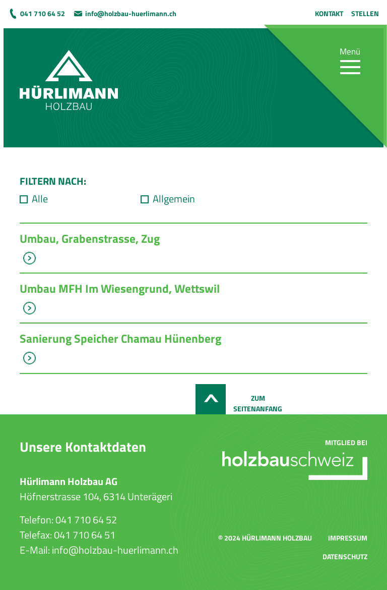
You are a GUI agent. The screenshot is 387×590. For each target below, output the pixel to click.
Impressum (347, 537)
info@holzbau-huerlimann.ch (130, 13)
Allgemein (174, 198)
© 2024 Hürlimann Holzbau (265, 537)
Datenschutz (344, 556)
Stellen (365, 13)
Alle (40, 198)
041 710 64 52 (42, 13)
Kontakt (329, 13)
